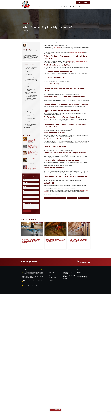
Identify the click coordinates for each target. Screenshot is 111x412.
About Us (87, 6)
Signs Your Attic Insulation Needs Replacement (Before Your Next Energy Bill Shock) (55, 241)
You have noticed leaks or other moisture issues (32, 117)
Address (25, 195)
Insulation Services (43, 6)
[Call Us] (77, 263)
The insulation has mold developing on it (31, 74)
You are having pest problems (30, 120)
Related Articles (28, 128)
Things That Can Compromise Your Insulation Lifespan (31, 68)
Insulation (26, 23)
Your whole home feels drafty (31, 104)
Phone (24, 186)
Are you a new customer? (29, 199)
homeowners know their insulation (76, 52)
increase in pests (52, 170)
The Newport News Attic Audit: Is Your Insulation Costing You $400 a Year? (33, 146)
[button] (49, 198)
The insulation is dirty (31, 77)
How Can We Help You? (28, 204)
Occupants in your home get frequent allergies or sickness (31, 114)
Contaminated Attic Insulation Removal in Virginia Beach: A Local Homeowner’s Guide (32, 160)
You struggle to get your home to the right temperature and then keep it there (32, 100)
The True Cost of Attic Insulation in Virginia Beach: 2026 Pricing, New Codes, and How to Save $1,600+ (33, 153)
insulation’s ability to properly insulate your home (77, 61)
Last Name (25, 182)
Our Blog (81, 6)
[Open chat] (55, 410)
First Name (25, 178)
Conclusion (27, 127)
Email (24, 191)
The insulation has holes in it (32, 76)
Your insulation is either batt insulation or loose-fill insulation (32, 89)
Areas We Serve (74, 6)
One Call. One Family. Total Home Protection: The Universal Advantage (33, 167)
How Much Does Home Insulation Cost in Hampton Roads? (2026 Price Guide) (79, 241)
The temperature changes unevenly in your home (32, 96)
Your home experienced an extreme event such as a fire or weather (32, 81)
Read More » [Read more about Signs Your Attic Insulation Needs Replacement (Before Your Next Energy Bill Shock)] (48, 245)
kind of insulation (57, 47)
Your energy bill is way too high (32, 110)
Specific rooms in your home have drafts (31, 107)
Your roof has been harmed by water (31, 71)
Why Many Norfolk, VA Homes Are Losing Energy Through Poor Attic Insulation (32, 139)
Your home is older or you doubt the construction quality (31, 85)
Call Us (81, 262)
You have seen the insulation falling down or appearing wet (31, 124)
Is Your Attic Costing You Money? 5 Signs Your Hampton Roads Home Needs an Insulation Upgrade (31, 242)
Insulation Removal (54, 6)
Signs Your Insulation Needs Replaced (30, 93)
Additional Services (64, 6)
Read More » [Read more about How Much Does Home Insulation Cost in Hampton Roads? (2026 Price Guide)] (72, 245)
